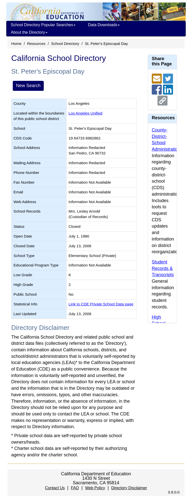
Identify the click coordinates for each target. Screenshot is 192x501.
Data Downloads (104, 25)
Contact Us (55, 488)
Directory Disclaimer (129, 488)
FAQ (75, 488)
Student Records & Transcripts (163, 268)
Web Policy (95, 488)
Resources (36, 43)
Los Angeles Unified (85, 113)
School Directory (65, 43)
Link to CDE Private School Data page (100, 304)
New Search (28, 85)
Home (16, 43)
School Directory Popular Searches (43, 25)
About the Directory (29, 32)
